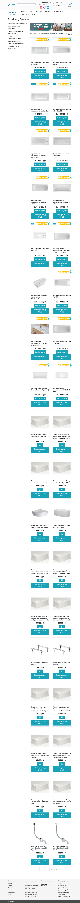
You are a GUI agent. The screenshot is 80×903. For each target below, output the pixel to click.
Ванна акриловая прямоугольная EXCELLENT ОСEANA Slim (39, 343)
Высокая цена (34, 34)
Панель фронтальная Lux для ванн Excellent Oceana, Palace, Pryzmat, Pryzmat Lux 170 (62, 755)
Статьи (31, 11)
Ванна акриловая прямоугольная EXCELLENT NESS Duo (61, 202)
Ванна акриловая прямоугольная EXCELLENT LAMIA (39, 202)
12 (71, 33)
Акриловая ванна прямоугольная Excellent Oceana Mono (38, 155)
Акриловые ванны (13, 26)
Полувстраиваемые (14, 41)
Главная (23, 11)
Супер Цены (25, 15)
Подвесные (11, 49)
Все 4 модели (40, 71)
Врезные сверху (13, 46)
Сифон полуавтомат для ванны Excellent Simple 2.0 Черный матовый (39, 848)
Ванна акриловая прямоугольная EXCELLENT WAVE (61, 390)
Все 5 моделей (40, 259)
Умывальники (12, 28)
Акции (33, 15)
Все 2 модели (62, 259)
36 (71, 34)
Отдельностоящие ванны (16, 31)
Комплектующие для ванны (16, 23)
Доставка (39, 11)
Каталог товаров (12, 13)
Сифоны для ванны (14, 38)
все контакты (43, 4)
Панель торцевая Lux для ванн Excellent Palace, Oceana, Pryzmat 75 (40, 755)
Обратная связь (58, 11)
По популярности (44, 33)
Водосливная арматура (15, 43)
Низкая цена (53, 33)
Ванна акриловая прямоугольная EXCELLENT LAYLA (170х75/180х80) (61, 250)
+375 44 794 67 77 (45, 2)
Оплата (47, 11)
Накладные (11, 33)
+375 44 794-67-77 (30, 889)
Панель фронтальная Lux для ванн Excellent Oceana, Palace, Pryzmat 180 (62, 801)
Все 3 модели (40, 118)
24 (69, 34)
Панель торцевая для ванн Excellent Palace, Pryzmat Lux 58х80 (39, 801)
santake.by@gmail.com (31, 892)
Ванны (10, 36)
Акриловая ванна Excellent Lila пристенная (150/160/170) (39, 297)
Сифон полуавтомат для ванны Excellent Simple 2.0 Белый (61, 848)
